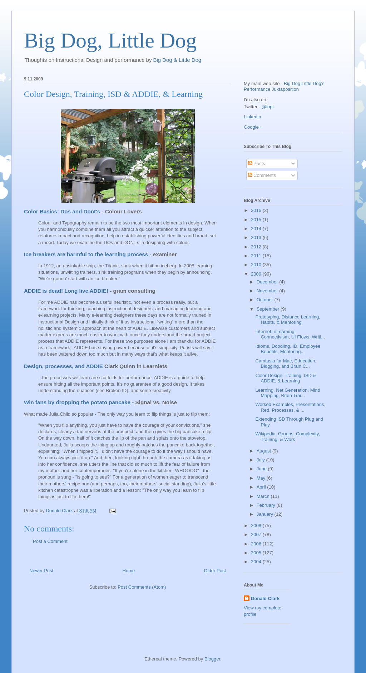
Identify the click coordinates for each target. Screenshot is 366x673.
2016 (257, 210)
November (268, 290)
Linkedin (252, 116)
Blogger (212, 659)
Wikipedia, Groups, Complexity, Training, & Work (287, 436)
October (265, 299)
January (265, 514)
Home (129, 570)
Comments (262, 175)
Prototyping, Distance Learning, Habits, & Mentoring (287, 319)
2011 (257, 255)
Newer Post (41, 570)
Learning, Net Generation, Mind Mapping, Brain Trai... (287, 393)
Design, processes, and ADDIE (63, 366)
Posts (256, 163)
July (261, 459)
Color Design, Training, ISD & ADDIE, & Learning (285, 378)
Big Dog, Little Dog (110, 40)
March (264, 496)
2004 (257, 561)
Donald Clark (265, 598)
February (267, 505)
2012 (257, 246)
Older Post (215, 570)
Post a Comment (50, 541)
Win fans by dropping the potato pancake (77, 402)
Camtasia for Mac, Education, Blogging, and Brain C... (285, 363)
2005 (257, 552)
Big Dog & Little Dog (177, 60)
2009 (257, 274)
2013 (257, 237)
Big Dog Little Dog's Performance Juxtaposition (284, 86)
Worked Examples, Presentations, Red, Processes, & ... (290, 407)
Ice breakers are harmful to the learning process (86, 254)
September (269, 309)
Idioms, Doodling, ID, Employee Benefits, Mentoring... (287, 349)
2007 (257, 534)
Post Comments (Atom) (142, 587)
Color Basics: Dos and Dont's (62, 211)
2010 (257, 264)
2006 (257, 543)
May (262, 478)
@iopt (268, 106)
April (262, 487)
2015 (257, 219)
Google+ (253, 127)
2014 (257, 228)
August (264, 451)
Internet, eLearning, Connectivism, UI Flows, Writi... (290, 334)
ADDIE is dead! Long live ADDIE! (66, 291)
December (268, 281)
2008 (257, 525)
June (262, 468)
